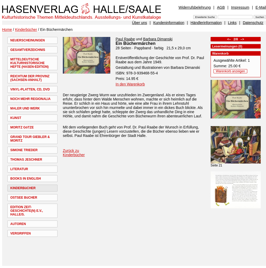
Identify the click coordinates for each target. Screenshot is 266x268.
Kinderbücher (26, 29)
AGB (221, 7)
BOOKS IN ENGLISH (25, 178)
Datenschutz (253, 23)
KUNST (15, 118)
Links (232, 23)
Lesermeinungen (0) (227, 46)
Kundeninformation (168, 23)
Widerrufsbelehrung (194, 7)
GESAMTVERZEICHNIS (27, 50)
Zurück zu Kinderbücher (74, 153)
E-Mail (260, 7)
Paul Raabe (125, 39)
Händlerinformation (206, 23)
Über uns (139, 23)
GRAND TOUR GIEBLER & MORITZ (30, 138)
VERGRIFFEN (20, 233)
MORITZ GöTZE (22, 127)
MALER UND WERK (25, 108)
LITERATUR (19, 169)
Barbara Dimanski (157, 39)
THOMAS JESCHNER (26, 159)
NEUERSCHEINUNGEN (27, 40)
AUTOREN (18, 224)
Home (7, 29)
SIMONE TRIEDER (23, 150)
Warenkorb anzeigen (230, 71)
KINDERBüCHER (23, 188)
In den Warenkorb (130, 84)
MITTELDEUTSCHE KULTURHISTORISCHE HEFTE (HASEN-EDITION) (29, 63)
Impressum (240, 7)
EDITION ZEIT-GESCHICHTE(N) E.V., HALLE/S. (26, 210)
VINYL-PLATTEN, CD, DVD (30, 89)
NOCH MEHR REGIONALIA (30, 99)
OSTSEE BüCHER (23, 197)
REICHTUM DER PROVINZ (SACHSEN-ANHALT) (30, 78)
